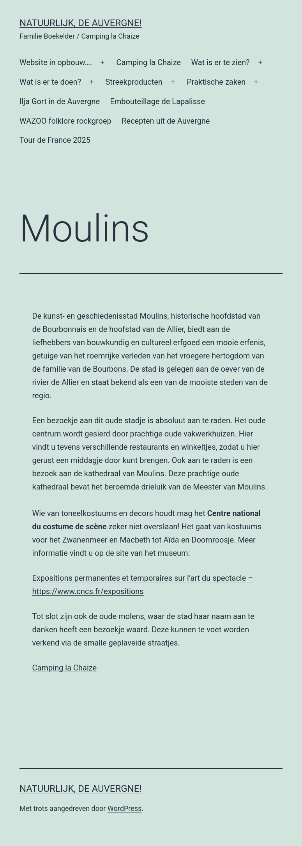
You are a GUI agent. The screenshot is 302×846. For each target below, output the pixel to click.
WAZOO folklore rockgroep (65, 121)
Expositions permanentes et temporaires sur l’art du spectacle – (142, 578)
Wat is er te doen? (50, 82)
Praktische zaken (216, 82)
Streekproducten (133, 82)
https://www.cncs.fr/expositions (88, 591)
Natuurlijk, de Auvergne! (80, 23)
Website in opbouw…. (55, 62)
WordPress (124, 808)
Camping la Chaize (148, 62)
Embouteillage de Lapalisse (157, 101)
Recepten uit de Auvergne (166, 121)
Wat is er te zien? (220, 62)
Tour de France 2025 (54, 140)
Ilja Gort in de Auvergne (59, 101)
